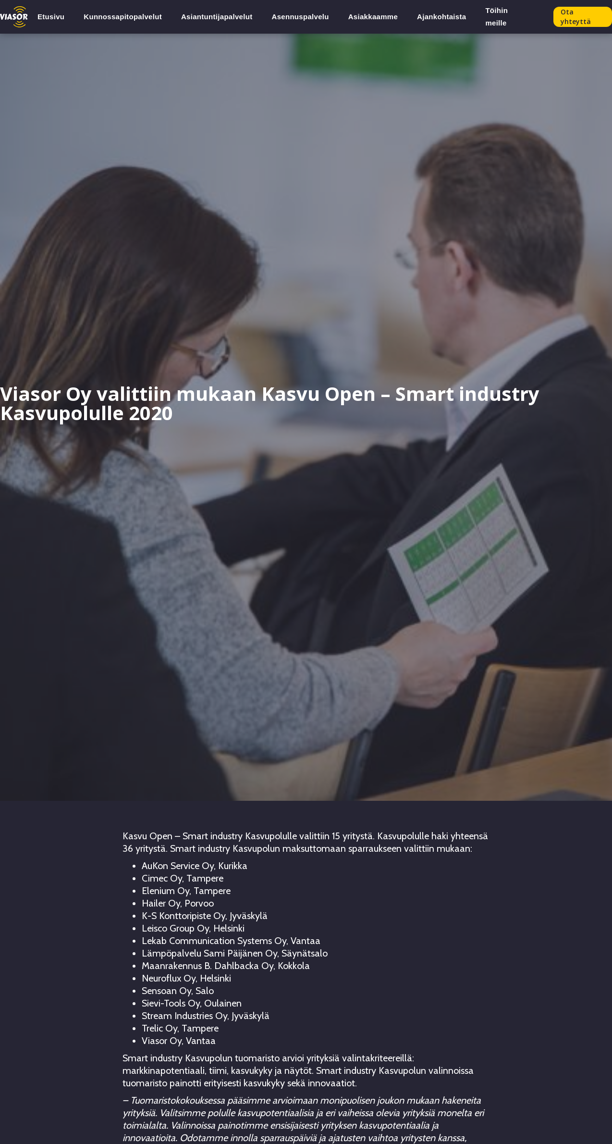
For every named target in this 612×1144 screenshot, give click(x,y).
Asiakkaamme (373, 16)
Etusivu (50, 16)
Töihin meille (496, 16)
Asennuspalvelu (300, 16)
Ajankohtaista (441, 16)
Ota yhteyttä (576, 16)
